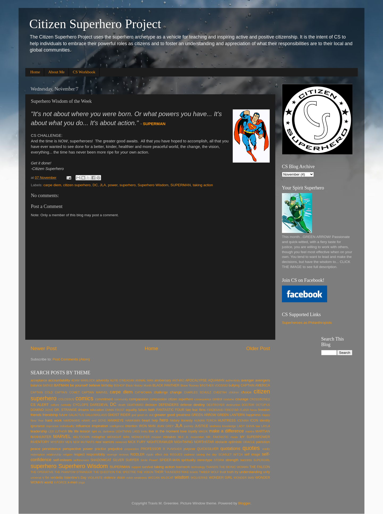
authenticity (233, 380)
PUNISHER (174, 449)
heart (146, 420)
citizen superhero (77, 185)
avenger (247, 380)
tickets (194, 472)
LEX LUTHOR (57, 431)
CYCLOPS (80, 405)
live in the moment (164, 431)
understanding (250, 472)
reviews (124, 454)
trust (223, 472)
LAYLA (265, 426)
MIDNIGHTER (140, 437)
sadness (189, 454)
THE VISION (145, 472)
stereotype (204, 460)
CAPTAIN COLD (42, 392)
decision (151, 405)
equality (131, 410)
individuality (67, 426)
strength (232, 460)
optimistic (235, 442)
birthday (107, 385)
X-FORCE (60, 482)
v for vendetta (53, 477)
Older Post (258, 348)
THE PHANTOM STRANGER (73, 472)
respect (79, 454)
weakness (140, 477)
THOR (158, 472)
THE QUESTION (104, 472)
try (236, 472)
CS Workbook (84, 72)
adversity (102, 380)
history (175, 420)
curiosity (66, 404)
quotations (230, 448)
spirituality (188, 460)
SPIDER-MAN (169, 460)
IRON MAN (147, 426)
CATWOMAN (143, 392)
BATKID (48, 385)
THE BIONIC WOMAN (233, 467)
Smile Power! (149, 460)
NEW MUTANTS (83, 442)
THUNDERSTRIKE (176, 472)
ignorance (38, 426)
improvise (52, 426)
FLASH (244, 409)
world (48, 482)
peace (35, 449)
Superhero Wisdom (153, 185)
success (246, 460)
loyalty (192, 431)
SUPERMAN (180, 185)
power (113, 185)
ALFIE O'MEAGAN (122, 380)
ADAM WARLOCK (83, 380)
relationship (54, 454)
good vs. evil (145, 415)
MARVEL (62, 436)
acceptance (39, 380)
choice (246, 392)
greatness (183, 415)
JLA (103, 185)
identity (265, 420)
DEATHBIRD (135, 404)
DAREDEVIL (99, 405)
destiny (199, 405)
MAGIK (203, 431)
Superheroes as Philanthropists (307, 323)
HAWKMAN (132, 420)
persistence (51, 449)
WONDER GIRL (220, 477)
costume (228, 399)
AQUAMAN (216, 380)
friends (36, 415)
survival (147, 467)
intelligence (117, 426)
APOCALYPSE (196, 380)
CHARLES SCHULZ (197, 392)
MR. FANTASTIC (217, 437)
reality (266, 449)
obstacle (221, 442)
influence (83, 426)
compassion (138, 399)
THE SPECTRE (126, 472)
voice (129, 477)
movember (197, 437)
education (97, 410)
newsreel (121, 442)
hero (164, 420)
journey (188, 426)
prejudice (115, 449)
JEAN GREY (165, 426)
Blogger (244, 503)
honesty (187, 420)
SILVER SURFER (126, 460)
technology (198, 467)
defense (186, 405)
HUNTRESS (227, 420)
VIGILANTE (95, 477)
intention (131, 426)
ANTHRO (178, 380)
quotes (251, 448)
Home (35, 72)
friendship (50, 415)
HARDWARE (72, 420)
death (122, 404)
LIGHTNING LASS (128, 431)
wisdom (182, 477)
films (202, 410)
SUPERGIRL (261, 460)
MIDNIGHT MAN (118, 437)
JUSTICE (201, 426)
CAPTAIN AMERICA (255, 385)
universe (36, 477)
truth (230, 472)
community (121, 399)
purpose (189, 449)
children (234, 392)
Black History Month (139, 385)
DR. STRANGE (66, 410)
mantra (250, 431)
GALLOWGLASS (96, 415)
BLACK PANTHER (166, 385)
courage (241, 399)
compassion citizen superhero (171, 399)
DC (95, 185)
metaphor (98, 437)
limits (144, 431)
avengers (262, 380)
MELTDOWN (81, 437)
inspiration (100, 426)
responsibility (95, 454)
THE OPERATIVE (42, 472)
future (63, 415)
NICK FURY (136, 442)
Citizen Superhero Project (95, 24)
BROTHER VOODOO (214, 385)
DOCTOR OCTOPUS (256, 404)
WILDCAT (167, 477)
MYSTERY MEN (61, 442)
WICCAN (154, 477)
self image (252, 454)
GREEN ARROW (204, 415)
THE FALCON (259, 467)
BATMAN (61, 385)
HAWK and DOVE (94, 420)
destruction (233, 404)
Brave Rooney (189, 385)
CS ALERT (40, 405)
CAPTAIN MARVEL (95, 392)
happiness (253, 415)
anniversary (162, 380)
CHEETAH (220, 392)
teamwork (183, 467)
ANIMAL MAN (144, 380)
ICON (254, 420)
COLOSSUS (66, 399)
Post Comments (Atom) (71, 359)
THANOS (212, 467)
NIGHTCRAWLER (160, 442)
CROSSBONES (260, 399)
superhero (127, 185)
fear (195, 410)
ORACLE (249, 442)
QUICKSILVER (208, 449)
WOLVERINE (199, 477)
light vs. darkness (103, 431)
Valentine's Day (75, 477)
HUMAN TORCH (205, 420)
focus (253, 409)
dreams (83, 410)
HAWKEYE (116, 420)
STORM (219, 460)
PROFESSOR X (153, 449)
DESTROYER (215, 404)
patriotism (263, 442)
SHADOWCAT (100, 460)
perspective (72, 449)
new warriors (104, 442)
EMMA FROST (115, 409)
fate (188, 410)
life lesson (82, 431)
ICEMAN (242, 420)
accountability (59, 380)
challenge (161, 392)
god (133, 415)
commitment (104, 399)
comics (84, 398)
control (217, 399)
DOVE (49, 409)
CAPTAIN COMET (67, 392)
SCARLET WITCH (230, 454)
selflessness (81, 460)
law (258, 426)
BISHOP (119, 385)
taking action (203, 185)
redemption (38, 454)
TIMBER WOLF (209, 472)
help (155, 420)
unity (266, 472)
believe (94, 385)
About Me (56, 72)
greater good (165, 415)
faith (151, 410)
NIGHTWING (183, 442)
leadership (39, 431)
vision (121, 477)
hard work (53, 420)
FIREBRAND (215, 409)
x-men (73, 482)
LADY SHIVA (245, 426)
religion (67, 454)
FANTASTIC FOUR (170, 410)
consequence (202, 399)
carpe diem (52, 185)
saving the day (206, 454)
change (176, 392)
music (234, 437)
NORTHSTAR (204, 442)
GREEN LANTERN (231, 415)
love (183, 431)
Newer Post (44, 348)
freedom (264, 410)
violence (110, 477)
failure (142, 410)
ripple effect (154, 454)
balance (36, 385)
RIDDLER (137, 454)
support (136, 467)
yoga (81, 482)
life (70, 431)
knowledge (229, 426)
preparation (131, 449)
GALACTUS (76, 415)
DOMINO (37, 410)
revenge (112, 454)
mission (156, 437)
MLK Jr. (183, 437)
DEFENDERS (168, 405)
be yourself (79, 385)
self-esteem (62, 460)
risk (166, 454)
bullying (234, 385)
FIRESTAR (231, 409)
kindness (215, 426)
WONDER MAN (244, 477)
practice (100, 449)
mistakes (169, 437)
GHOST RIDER (119, 415)
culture (55, 404)
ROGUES (176, 454)
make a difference (226, 430)
